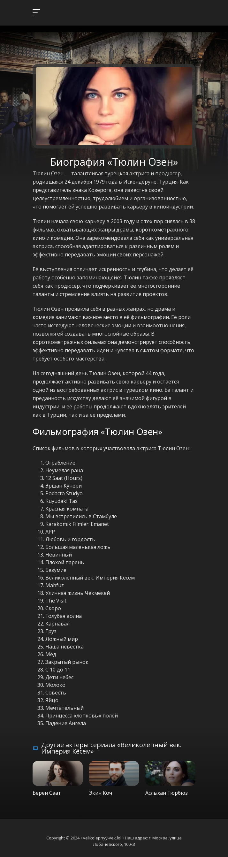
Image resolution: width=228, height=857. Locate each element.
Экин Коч (100, 792)
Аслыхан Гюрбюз (166, 792)
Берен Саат (47, 792)
